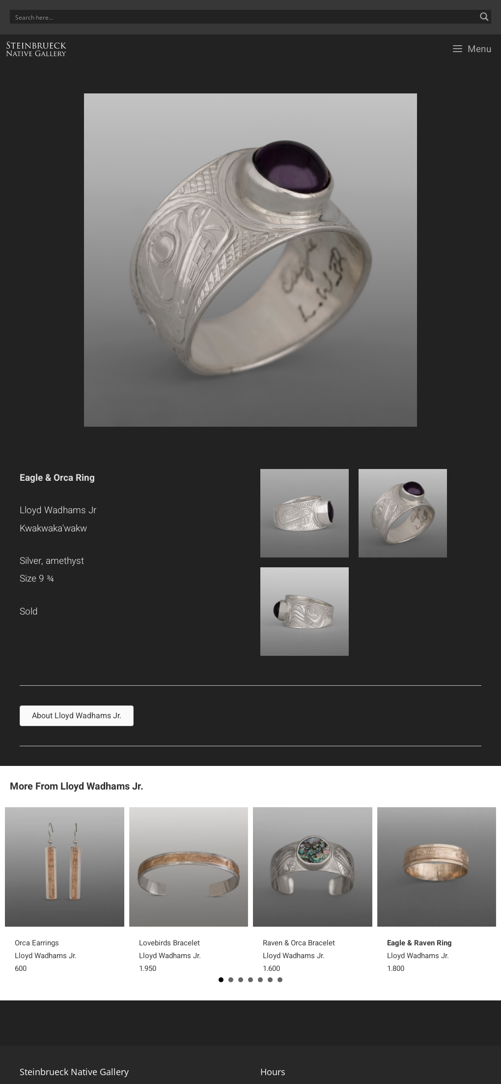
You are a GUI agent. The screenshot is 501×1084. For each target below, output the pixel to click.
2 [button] (230, 979)
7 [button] (280, 979)
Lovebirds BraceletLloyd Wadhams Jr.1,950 (170, 956)
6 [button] (270, 979)
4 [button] (250, 979)
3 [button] (240, 979)
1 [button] (221, 979)
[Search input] (244, 16)
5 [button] (260, 979)
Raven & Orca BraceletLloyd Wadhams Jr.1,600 (299, 956)
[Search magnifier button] (484, 17)
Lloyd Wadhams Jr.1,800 (419, 956)
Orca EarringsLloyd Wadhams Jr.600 (46, 956)
